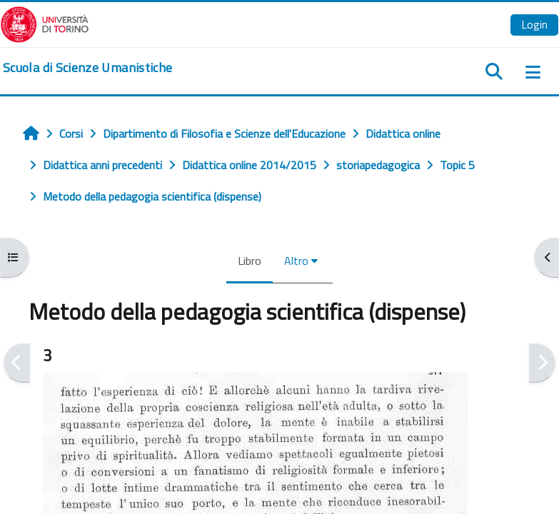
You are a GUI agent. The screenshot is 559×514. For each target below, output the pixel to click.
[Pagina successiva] (542, 363)
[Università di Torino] (44, 22)
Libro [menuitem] (249, 260)
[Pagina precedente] (17, 363)
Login (534, 24)
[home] (87, 68)
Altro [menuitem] (296, 260)
